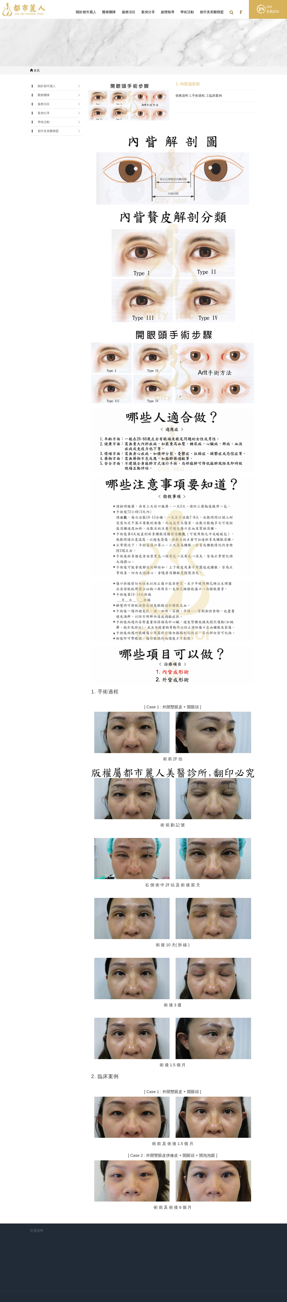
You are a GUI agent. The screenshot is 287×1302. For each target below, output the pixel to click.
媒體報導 (167, 12)
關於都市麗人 (86, 12)
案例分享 (148, 12)
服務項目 (128, 12)
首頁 (35, 70)
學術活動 (187, 12)
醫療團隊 (109, 12)
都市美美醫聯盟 (212, 12)
